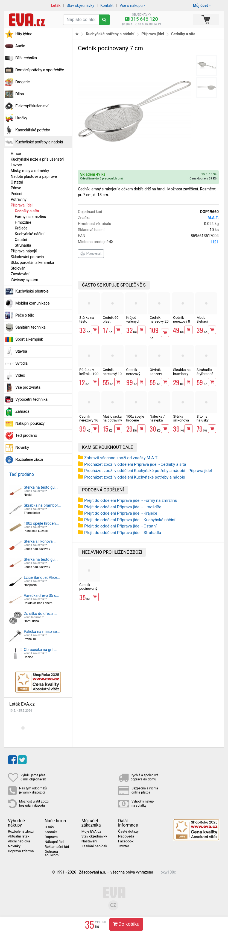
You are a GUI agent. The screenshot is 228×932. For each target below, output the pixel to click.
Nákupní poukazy (30, 423)
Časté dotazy (128, 831)
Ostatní (17, 182)
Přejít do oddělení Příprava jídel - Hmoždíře (122, 507)
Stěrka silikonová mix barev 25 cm (181, 422)
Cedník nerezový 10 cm (112, 374)
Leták (55, 5)
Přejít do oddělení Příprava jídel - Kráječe (120, 513)
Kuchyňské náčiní (29, 234)
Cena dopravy (203, 178)
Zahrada (22, 411)
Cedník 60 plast (111, 319)
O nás (49, 827)
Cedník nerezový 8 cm (181, 321)
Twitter (123, 846)
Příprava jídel (22, 205)
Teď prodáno (26, 435)
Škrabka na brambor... (42, 505)
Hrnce (16, 153)
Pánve (16, 188)
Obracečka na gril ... (40, 649)
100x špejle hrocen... (41, 523)
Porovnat (90, 253)
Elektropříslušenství (31, 106)
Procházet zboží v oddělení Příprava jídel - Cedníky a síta (135, 464)
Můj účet (200, 5)
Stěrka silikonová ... (40, 541)
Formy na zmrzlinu (30, 216)
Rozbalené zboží (29, 459)
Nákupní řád (54, 842)
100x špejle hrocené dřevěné (135, 420)
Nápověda (126, 836)
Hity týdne (23, 33)
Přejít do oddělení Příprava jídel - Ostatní (120, 526)
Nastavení (89, 841)
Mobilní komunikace (32, 303)
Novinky (22, 447)
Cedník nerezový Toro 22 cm (135, 374)
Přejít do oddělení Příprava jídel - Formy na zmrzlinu (130, 500)
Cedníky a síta (27, 211)
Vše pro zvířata (27, 387)
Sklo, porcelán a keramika (32, 262)
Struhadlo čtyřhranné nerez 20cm (206, 374)
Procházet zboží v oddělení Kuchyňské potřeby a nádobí (134, 477)
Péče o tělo (24, 315)
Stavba (21, 351)
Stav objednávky (80, 5)
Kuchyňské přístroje (31, 291)
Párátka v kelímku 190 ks (88, 374)
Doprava (51, 837)
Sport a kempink (29, 339)
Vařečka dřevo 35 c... (41, 595)
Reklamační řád (57, 847)
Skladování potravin (27, 257)
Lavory (16, 165)
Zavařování (20, 274)
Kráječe (21, 228)
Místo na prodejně (148, 242)
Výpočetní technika (31, 399)
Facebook (125, 841)
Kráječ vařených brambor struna (133, 323)
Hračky (21, 118)
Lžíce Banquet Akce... (42, 577)
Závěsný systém (24, 280)
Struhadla (23, 245)
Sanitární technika (30, 327)
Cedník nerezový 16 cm (88, 420)
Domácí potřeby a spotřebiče (39, 69)
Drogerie (22, 81)
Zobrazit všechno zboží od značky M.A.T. (121, 457)
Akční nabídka (19, 841)
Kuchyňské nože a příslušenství (37, 159)
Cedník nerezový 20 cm (159, 321)
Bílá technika (26, 57)
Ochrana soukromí (52, 853)
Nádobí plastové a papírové (34, 176)
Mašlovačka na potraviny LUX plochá (112, 420)
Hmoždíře (23, 222)
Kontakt (106, 5)
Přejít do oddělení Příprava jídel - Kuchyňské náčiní (129, 519)
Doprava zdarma (21, 851)
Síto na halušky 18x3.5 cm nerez (205, 422)
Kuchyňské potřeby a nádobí (39, 142)
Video (20, 375)
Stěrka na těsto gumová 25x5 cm (86, 323)
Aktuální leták (18, 836)
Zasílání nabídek (94, 846)
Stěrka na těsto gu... (41, 487)
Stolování (19, 268)
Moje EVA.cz (91, 831)
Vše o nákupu (131, 5)
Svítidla (21, 363)
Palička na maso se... (42, 631)
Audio (20, 45)
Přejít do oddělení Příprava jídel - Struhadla (122, 532)
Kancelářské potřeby (32, 130)
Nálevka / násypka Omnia (157, 420)
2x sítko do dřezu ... (40, 613)
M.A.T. (213, 218)
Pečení (16, 193)
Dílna (19, 94)
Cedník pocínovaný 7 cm (88, 589)
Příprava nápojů (24, 251)
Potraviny (19, 199)
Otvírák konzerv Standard (157, 374)
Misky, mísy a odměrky (30, 171)
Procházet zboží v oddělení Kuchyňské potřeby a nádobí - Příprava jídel (148, 470)
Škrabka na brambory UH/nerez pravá (182, 376)
